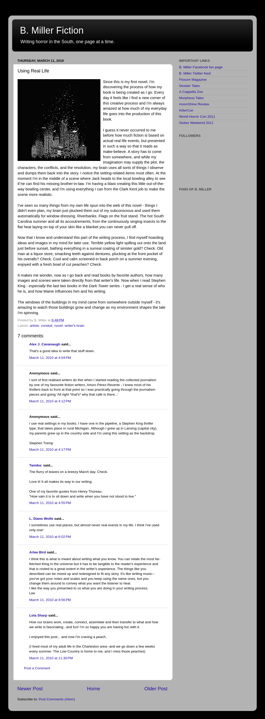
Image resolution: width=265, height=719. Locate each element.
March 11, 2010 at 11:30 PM (51, 658)
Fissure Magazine (193, 79)
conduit (47, 326)
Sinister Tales (189, 86)
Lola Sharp (38, 615)
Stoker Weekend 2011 (196, 123)
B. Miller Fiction (52, 30)
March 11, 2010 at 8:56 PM (50, 600)
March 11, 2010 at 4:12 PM (50, 401)
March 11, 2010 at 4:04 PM (50, 358)
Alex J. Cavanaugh (44, 344)
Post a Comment (37, 668)
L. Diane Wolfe (41, 519)
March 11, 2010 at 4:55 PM (50, 503)
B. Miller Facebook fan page (201, 67)
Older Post (155, 688)
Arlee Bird (37, 552)
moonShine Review (194, 104)
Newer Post (30, 688)
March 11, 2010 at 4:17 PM (50, 449)
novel (58, 326)
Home (93, 688)
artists (34, 326)
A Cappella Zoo (191, 92)
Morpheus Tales (191, 98)
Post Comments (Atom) (57, 699)
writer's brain (74, 326)
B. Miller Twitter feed (195, 73)
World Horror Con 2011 (197, 116)
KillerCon (186, 110)
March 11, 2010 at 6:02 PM (50, 537)
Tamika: (35, 465)
